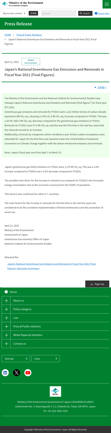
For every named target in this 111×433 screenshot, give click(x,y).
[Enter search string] (59, 13)
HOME (8, 34)
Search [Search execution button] (86, 13)
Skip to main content (12, 13)
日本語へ (101, 87)
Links (37, 358)
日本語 (33, 13)
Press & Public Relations (29, 34)
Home (13, 292)
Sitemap (9, 358)
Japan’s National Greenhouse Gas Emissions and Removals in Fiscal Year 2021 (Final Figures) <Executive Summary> (51, 266)
